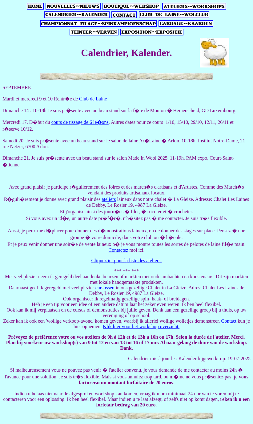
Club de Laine (93, 98)
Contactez (118, 250)
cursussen (104, 287)
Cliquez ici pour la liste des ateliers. (126, 260)
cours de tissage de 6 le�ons (80, 122)
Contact (228, 321)
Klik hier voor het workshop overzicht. (141, 326)
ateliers (109, 199)
